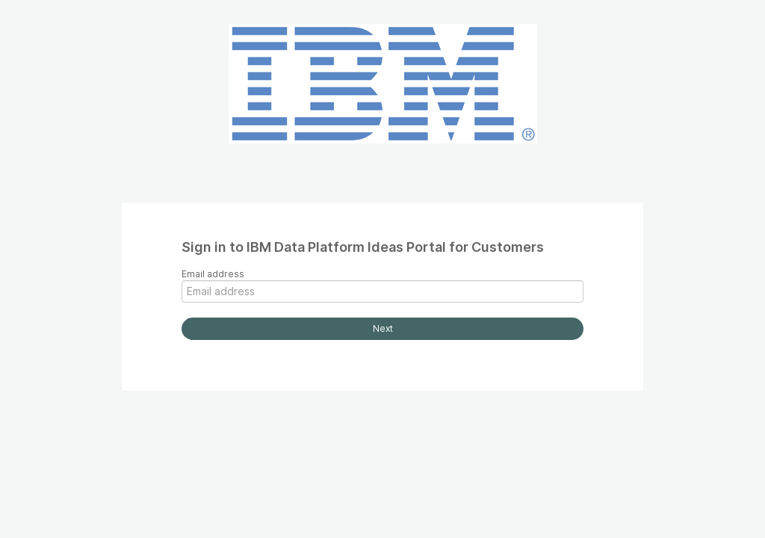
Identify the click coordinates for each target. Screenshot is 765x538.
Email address (213, 273)
